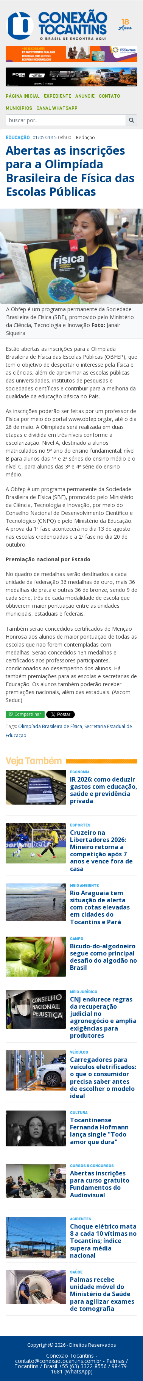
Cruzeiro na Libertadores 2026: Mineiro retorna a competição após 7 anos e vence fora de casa (101, 850)
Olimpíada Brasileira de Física (50, 726)
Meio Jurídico (83, 991)
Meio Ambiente (84, 885)
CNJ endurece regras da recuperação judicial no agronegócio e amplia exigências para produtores (103, 1017)
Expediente (57, 96)
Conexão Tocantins (70, 1355)
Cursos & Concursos (92, 1165)
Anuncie (85, 96)
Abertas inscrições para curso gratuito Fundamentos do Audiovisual (99, 1184)
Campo (76, 938)
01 (35, 137)
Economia (79, 772)
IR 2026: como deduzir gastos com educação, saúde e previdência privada (103, 790)
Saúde (76, 1272)
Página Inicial (23, 96)
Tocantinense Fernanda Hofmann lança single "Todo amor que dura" (99, 1131)
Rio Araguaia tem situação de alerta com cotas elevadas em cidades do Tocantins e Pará (100, 907)
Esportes (80, 825)
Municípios (19, 108)
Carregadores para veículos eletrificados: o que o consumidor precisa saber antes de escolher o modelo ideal (103, 1077)
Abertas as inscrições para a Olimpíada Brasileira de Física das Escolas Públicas (70, 171)
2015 (51, 137)
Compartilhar (25, 714)
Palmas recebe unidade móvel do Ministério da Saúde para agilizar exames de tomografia (102, 1294)
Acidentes (80, 1219)
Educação (18, 138)
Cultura (78, 1112)
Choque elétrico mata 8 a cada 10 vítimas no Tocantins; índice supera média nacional (103, 1241)
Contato (109, 96)
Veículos (79, 1052)
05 (42, 137)
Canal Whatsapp (57, 108)
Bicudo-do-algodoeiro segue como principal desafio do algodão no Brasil (103, 957)
